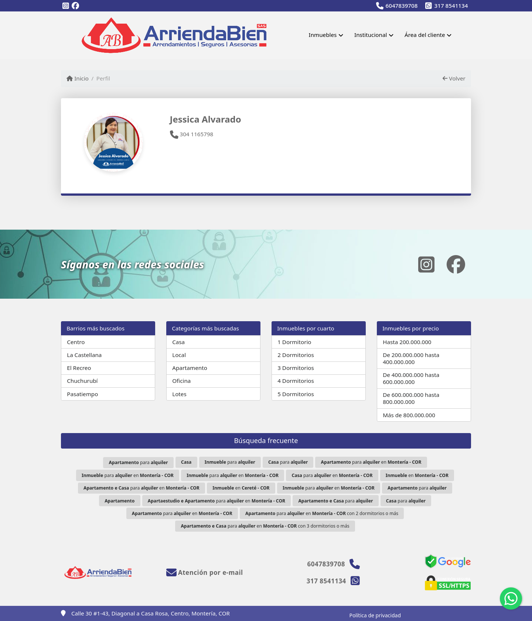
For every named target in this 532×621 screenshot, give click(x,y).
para (138, 462)
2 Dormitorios (295, 354)
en (417, 475)
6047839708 (402, 5)
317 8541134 (451, 5)
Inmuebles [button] (322, 34)
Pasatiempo (82, 394)
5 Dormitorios (295, 394)
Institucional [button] (370, 34)
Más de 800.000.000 (409, 415)
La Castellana (84, 354)
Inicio (77, 78)
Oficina (181, 380)
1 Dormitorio (294, 342)
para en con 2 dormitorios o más (321, 513)
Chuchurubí (82, 380)
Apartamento (189, 367)
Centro (76, 342)
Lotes (179, 394)
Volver (454, 78)
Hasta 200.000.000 (407, 342)
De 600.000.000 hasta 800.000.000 (411, 398)
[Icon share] (66, 6)
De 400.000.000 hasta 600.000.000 (411, 378)
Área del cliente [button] (425, 34)
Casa (178, 342)
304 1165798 (192, 134)
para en (371, 462)
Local (179, 354)
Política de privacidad (375, 615)
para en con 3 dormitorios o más (265, 526)
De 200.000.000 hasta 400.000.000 (411, 358)
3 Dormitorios (295, 367)
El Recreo (79, 367)
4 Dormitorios (295, 380)
